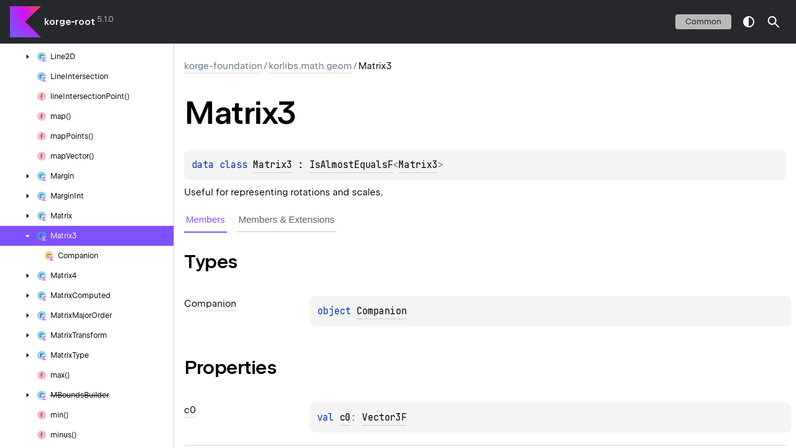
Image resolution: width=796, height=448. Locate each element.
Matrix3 (272, 165)
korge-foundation (223, 66)
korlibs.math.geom (310, 66)
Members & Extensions (287, 219)
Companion (381, 311)
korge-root (69, 21)
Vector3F (384, 417)
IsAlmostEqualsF (351, 165)
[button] (773, 21)
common (703, 21)
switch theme (748, 21)
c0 (345, 417)
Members (205, 219)
